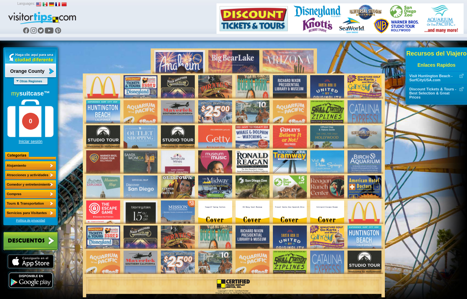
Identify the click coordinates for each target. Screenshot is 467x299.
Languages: (26, 3)
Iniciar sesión (30, 141)
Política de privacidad (30, 220)
